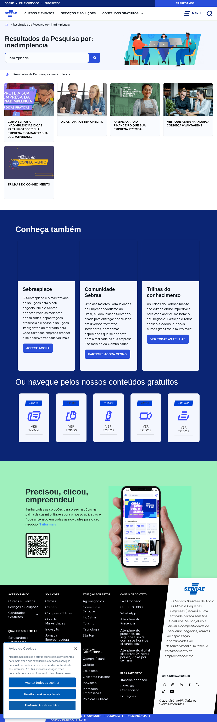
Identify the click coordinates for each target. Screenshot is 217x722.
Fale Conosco (130, 601)
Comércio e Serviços (91, 609)
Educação (90, 671)
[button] (70, 403)
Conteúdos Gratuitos (123, 13)
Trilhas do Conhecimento (29, 184)
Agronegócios (93, 601)
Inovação (52, 629)
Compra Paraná (94, 659)
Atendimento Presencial (130, 621)
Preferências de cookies (42, 705)
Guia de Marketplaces (55, 621)
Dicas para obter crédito (82, 121)
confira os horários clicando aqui (134, 642)
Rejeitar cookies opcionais (42, 694)
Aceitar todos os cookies (42, 682)
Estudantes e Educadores (18, 640)
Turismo (89, 623)
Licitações (128, 696)
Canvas (50, 601)
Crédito (51, 607)
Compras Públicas (58, 613)
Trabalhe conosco (133, 680)
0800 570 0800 (132, 607)
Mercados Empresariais (92, 691)
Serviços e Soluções (78, 13)
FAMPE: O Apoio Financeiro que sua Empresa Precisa (130, 125)
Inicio (6, 24)
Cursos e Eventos (39, 13)
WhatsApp (128, 613)
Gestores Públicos (97, 677)
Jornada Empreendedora (57, 637)
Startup (88, 635)
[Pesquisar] (95, 58)
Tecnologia (91, 629)
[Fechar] (75, 648)
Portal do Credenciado (129, 688)
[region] (42, 680)
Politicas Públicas (95, 699)
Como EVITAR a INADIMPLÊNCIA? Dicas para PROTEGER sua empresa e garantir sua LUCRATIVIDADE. (28, 129)
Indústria (89, 617)
